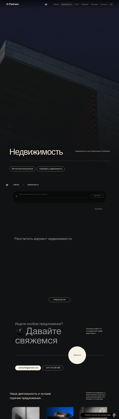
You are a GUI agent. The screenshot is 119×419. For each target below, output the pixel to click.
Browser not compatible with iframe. (59, 269)
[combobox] (53, 196)
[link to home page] (22, 5)
